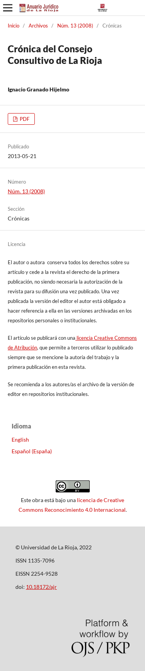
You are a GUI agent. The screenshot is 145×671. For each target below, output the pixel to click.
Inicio (13, 25)
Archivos (38, 25)
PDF (24, 119)
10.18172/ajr (41, 586)
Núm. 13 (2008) (75, 25)
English (20, 439)
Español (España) (32, 451)
